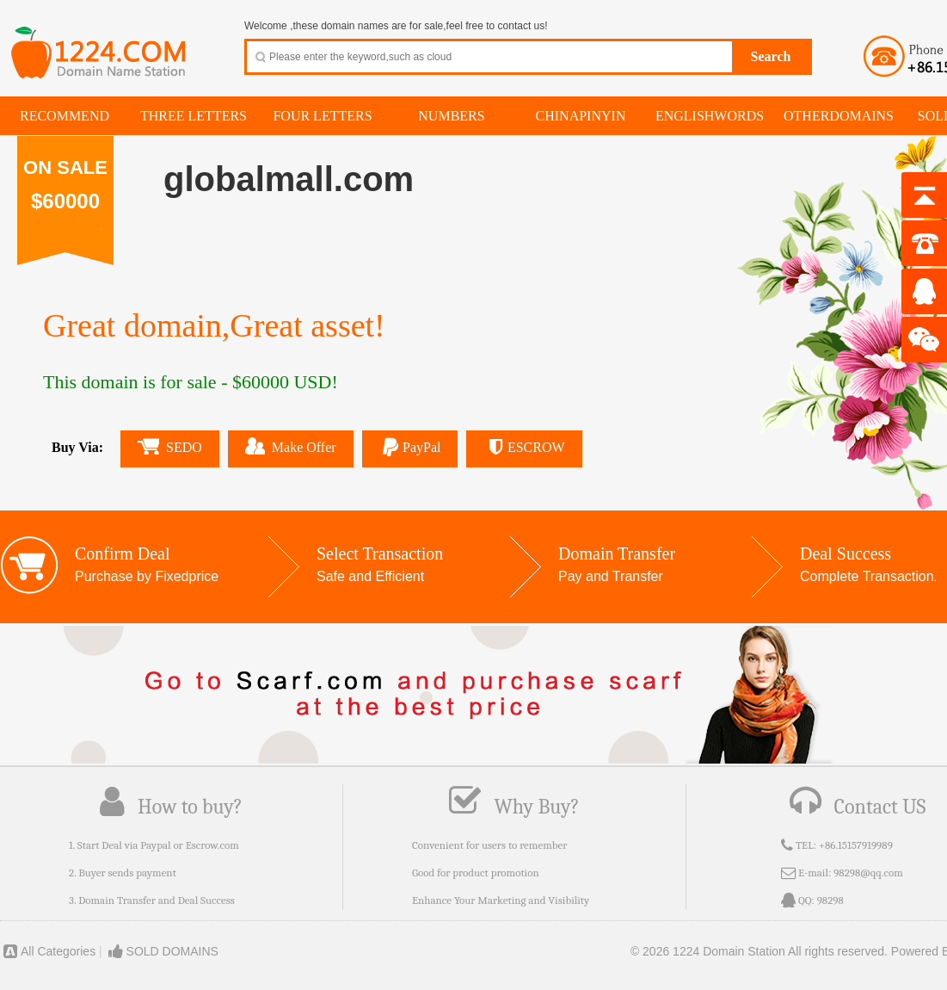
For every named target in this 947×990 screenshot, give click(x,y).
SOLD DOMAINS (162, 951)
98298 (830, 900)
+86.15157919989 (856, 844)
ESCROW (523, 447)
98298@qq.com (868, 872)
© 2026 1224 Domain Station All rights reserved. (759, 951)
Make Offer (290, 446)
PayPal (410, 447)
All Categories (47, 951)
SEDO (170, 446)
